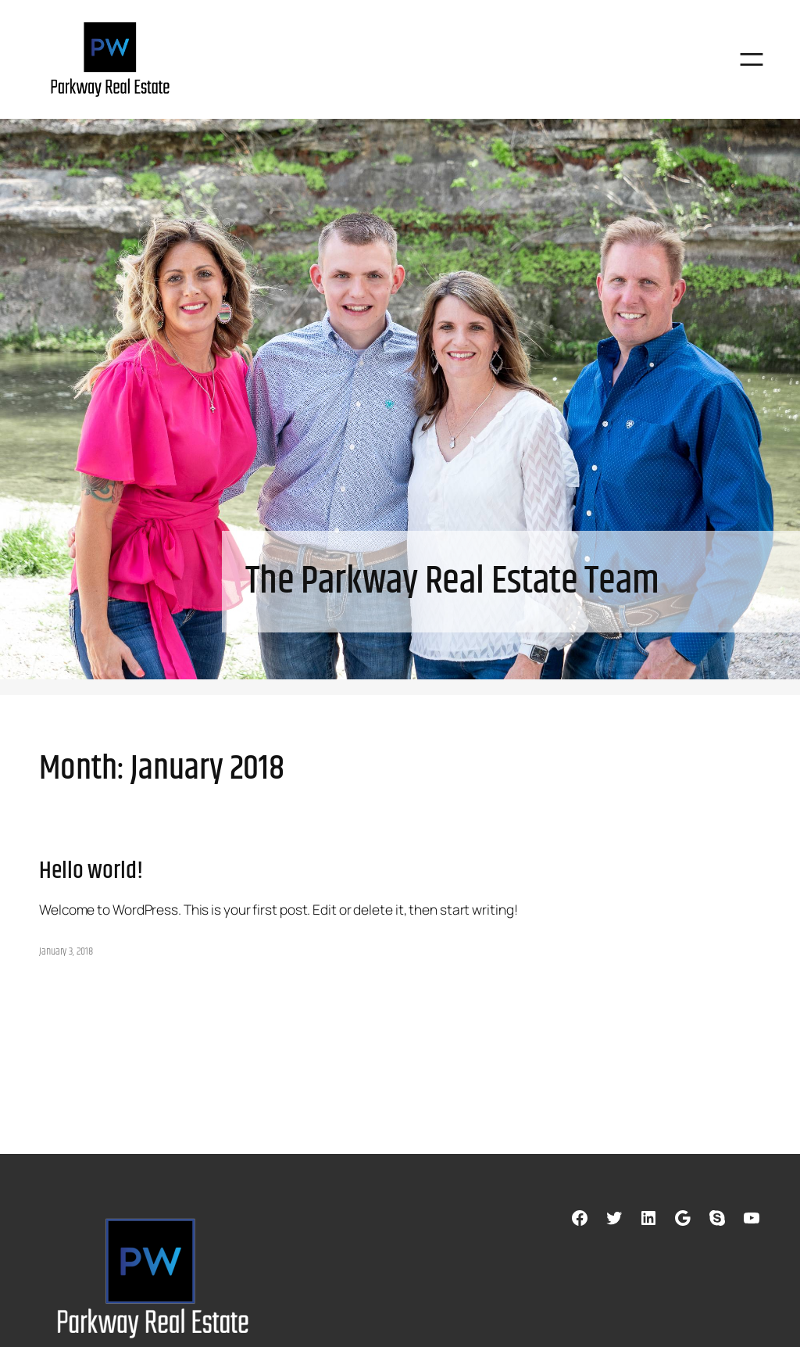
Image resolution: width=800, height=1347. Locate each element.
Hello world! (91, 872)
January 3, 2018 (66, 951)
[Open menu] (751, 59)
